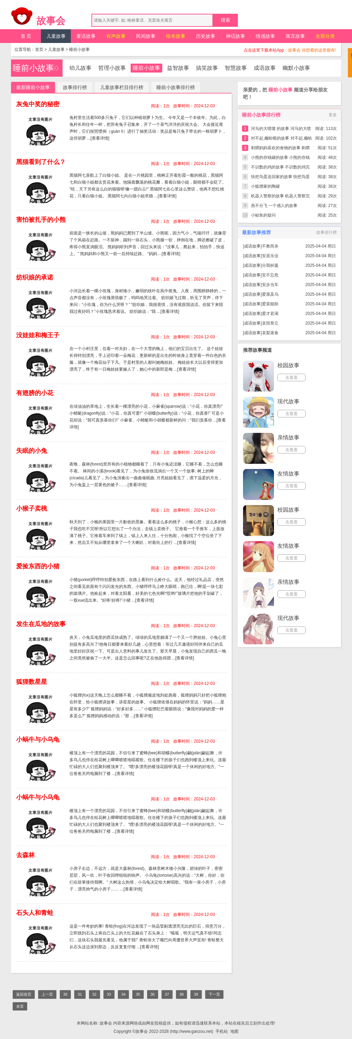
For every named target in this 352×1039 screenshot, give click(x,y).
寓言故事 (295, 36)
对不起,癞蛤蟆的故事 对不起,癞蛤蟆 (281, 139)
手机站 (222, 1031)
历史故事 (205, 36)
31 (80, 994)
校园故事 (288, 365)
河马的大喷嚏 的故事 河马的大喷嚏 (281, 129)
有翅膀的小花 (34, 393)
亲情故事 (288, 437)
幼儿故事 (80, 68)
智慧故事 (236, 68)
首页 (39, 49)
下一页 (214, 994)
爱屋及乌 (270, 294)
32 (94, 994)
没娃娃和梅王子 (37, 335)
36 (153, 994)
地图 (234, 1031)
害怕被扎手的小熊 (41, 219)
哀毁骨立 (270, 323)
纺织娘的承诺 (34, 277)
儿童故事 (56, 36)
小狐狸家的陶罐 (265, 186)
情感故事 (265, 36)
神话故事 (235, 36)
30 (65, 994)
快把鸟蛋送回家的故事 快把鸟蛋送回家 (280, 178)
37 (167, 994)
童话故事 (86, 36)
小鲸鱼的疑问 (263, 215)
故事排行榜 (75, 87)
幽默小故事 (296, 68)
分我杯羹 (270, 265)
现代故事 (288, 401)
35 (138, 994)
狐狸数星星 (31, 681)
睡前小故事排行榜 (175, 87)
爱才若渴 (270, 313)
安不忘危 (270, 275)
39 (196, 994)
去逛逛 (291, 377)
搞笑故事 (207, 68)
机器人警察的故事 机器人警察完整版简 (280, 197)
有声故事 (115, 36)
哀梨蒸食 (270, 332)
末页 (20, 1006)
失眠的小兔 (31, 450)
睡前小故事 (79, 49)
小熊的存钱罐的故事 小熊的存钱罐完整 (280, 158)
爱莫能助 (270, 304)
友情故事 (288, 474)
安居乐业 (270, 255)
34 (123, 994)
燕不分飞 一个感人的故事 (274, 205)
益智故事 (178, 68)
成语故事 (265, 68)
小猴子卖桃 (31, 508)
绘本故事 (175, 36)
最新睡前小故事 (33, 87)
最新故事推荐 (256, 232)
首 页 (26, 36)
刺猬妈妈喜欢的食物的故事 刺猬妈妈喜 (280, 149)
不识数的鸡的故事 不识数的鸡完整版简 (280, 168)
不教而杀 (270, 246)
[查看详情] (99, 138)
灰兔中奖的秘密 (37, 104)
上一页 (47, 994)
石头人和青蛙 (34, 912)
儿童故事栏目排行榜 (121, 87)
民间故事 (145, 36)
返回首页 (23, 994)
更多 (333, 114)
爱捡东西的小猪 (37, 566)
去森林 (25, 855)
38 (181, 994)
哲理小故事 (112, 68)
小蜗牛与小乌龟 (37, 739)
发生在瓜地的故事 (41, 624)
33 (109, 994)
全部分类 (325, 36)
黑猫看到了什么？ (41, 161)
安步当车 (270, 284)
